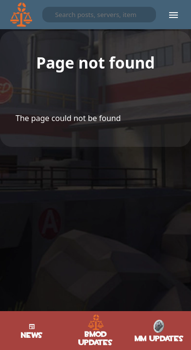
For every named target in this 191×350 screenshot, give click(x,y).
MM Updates (159, 331)
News (32, 330)
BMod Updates (95, 331)
